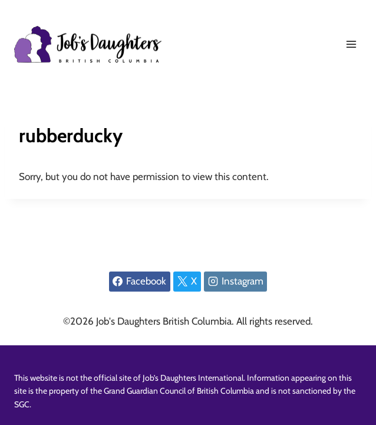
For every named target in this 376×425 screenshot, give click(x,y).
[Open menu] (351, 44)
